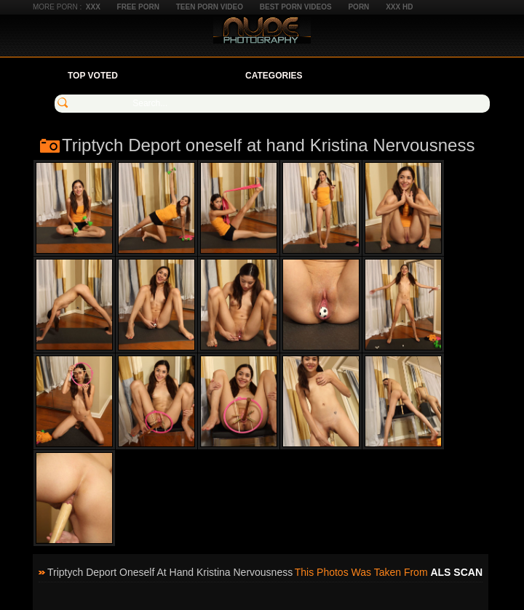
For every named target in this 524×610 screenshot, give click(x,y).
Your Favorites (181, 76)
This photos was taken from (389, 572)
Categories (273, 76)
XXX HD (399, 7)
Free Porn (138, 7)
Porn (358, 7)
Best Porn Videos (296, 7)
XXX (93, 7)
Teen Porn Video (209, 7)
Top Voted (93, 76)
